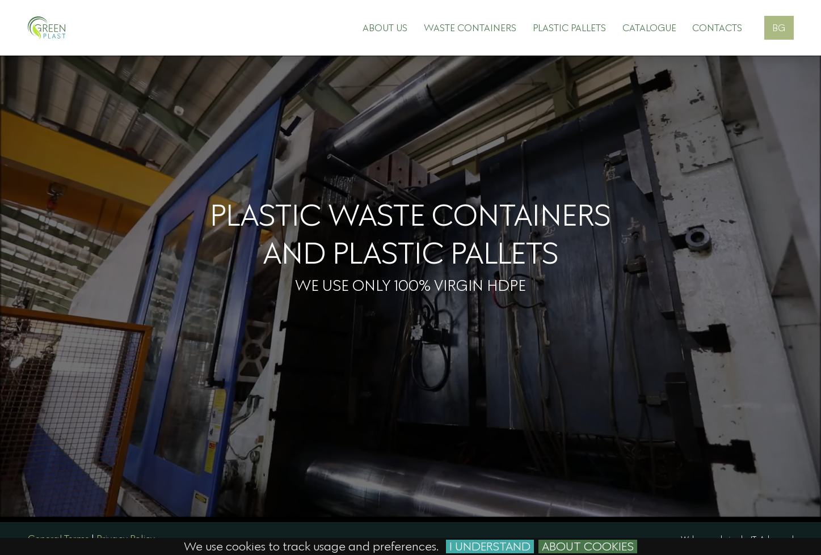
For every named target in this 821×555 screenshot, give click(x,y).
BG (778, 27)
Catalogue (649, 27)
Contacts (717, 27)
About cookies (588, 546)
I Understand (490, 546)
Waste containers (470, 27)
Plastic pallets (569, 27)
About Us (385, 27)
